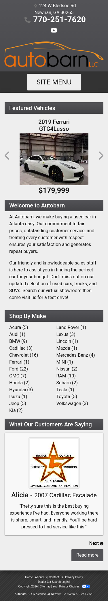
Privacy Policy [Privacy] (74, 577)
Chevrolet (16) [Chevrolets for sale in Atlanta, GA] (23, 355)
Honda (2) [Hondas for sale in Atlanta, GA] (19, 382)
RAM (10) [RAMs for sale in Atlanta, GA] (66, 376)
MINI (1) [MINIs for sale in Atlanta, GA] (64, 362)
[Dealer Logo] (54, 54)
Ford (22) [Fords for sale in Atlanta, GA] (18, 369)
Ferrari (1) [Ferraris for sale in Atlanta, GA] (19, 362)
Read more (87, 555)
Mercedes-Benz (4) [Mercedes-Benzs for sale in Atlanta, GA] (75, 355)
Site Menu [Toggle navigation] (54, 82)
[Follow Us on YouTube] (54, 31)
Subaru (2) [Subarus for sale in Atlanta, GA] (67, 382)
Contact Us (56, 577)
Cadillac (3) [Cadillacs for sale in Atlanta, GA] (21, 348)
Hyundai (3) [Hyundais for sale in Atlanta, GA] (21, 389)
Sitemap (45, 586)
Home (29, 577)
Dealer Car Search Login (53, 581)
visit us (29, 297)
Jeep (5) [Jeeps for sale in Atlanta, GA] (17, 403)
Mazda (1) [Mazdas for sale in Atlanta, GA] (66, 348)
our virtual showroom (60, 290)
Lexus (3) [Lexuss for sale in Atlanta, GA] (65, 334)
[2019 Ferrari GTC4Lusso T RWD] (54, 159)
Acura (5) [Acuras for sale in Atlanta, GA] (18, 327)
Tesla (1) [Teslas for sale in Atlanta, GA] (65, 389)
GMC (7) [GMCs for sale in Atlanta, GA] (17, 376)
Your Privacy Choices (71, 586)
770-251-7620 (59, 19)
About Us (41, 577)
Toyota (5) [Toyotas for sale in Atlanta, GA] (66, 396)
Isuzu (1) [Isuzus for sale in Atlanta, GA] (18, 396)
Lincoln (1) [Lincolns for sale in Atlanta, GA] (67, 341)
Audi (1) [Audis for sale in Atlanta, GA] (17, 334)
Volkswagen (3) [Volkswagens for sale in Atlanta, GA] (72, 403)
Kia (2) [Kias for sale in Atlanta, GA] (16, 410)
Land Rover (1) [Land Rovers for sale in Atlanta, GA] (71, 327)
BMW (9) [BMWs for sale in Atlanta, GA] (18, 341)
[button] (7, 155)
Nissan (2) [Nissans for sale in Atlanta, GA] (66, 369)
